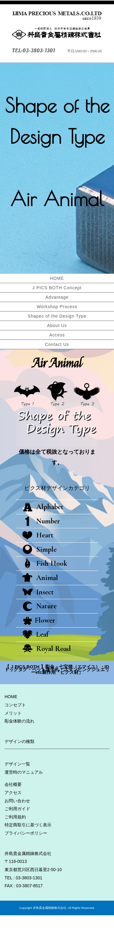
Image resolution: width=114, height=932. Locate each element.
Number (41, 537)
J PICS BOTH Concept (57, 287)
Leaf (35, 651)
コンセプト (15, 721)
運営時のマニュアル (24, 788)
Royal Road (46, 665)
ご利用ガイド (17, 825)
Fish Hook (44, 580)
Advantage (57, 297)
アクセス (13, 809)
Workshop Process (57, 306)
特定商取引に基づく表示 (28, 841)
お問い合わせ (17, 817)
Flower (38, 637)
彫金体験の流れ (19, 737)
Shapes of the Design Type (57, 316)
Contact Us (57, 344)
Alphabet (43, 523)
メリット (13, 729)
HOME (57, 278)
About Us (57, 325)
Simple (39, 566)
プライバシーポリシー (26, 849)
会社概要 (13, 801)
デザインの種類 (19, 758)
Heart (38, 551)
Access (57, 334)
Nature (39, 622)
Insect (38, 608)
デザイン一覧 (17, 780)
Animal (40, 594)
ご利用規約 (15, 833)
